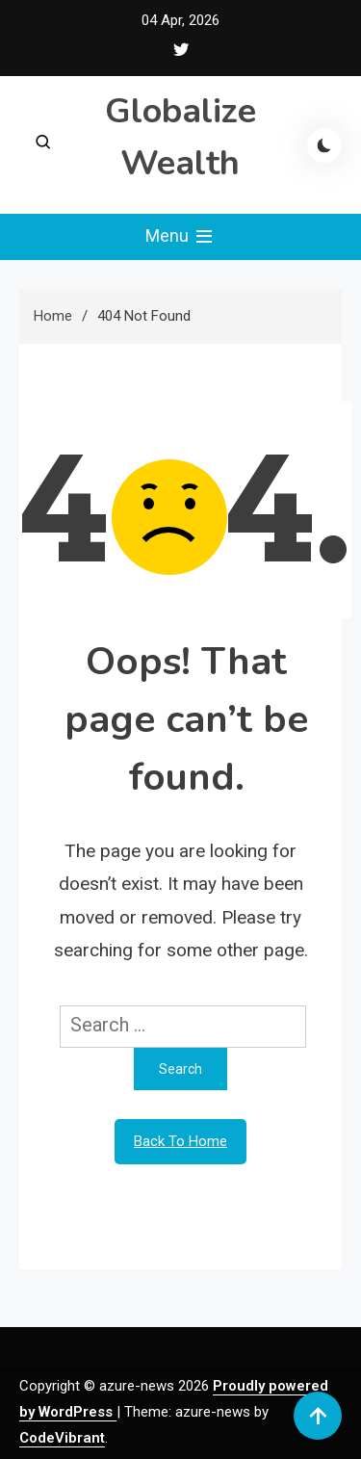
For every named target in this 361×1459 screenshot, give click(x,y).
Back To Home (180, 1141)
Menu (180, 236)
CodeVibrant (62, 1437)
